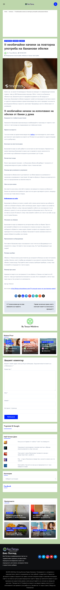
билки (8, 528)
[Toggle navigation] (4, 4)
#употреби (36, 55)
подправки (10, 530)
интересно (8, 41)
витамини (10, 513)
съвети (22, 41)
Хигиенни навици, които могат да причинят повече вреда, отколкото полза (42, 534)
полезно (15, 41)
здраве (44, 342)
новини (35, 513)
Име (6, 393)
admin (45, 348)
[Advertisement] (30, 24)
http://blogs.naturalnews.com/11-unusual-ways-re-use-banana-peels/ (33, 288)
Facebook (7, 486)
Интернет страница (10, 408)
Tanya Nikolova (13, 53)
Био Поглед (9, 553)
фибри (32, 134)
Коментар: (8, 369)
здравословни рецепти (19, 528)
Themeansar (30, 587)
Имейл (6, 400)
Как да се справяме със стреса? (47, 346)
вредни (8, 341)
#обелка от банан (27, 55)
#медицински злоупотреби (13, 55)
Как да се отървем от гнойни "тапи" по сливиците (33, 441)
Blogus (52, 585)
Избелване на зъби (11, 198)
